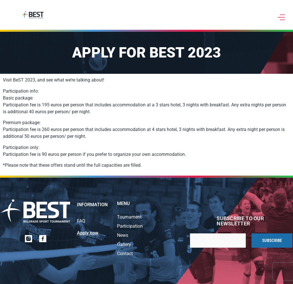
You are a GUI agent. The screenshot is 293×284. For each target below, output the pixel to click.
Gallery (124, 244)
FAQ (81, 221)
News (122, 235)
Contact (125, 253)
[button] (281, 17)
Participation (130, 226)
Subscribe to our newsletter (240, 221)
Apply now (87, 233)
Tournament (129, 217)
